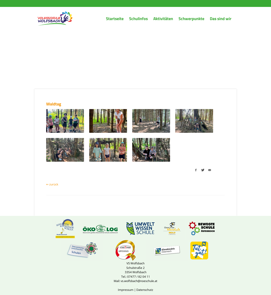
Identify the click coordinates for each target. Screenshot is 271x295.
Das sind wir (220, 18)
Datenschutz (144, 290)
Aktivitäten (163, 18)
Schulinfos (138, 18)
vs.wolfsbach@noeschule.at (139, 281)
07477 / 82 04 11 (138, 277)
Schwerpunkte (191, 18)
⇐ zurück (52, 184)
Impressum (125, 290)
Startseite (115, 18)
